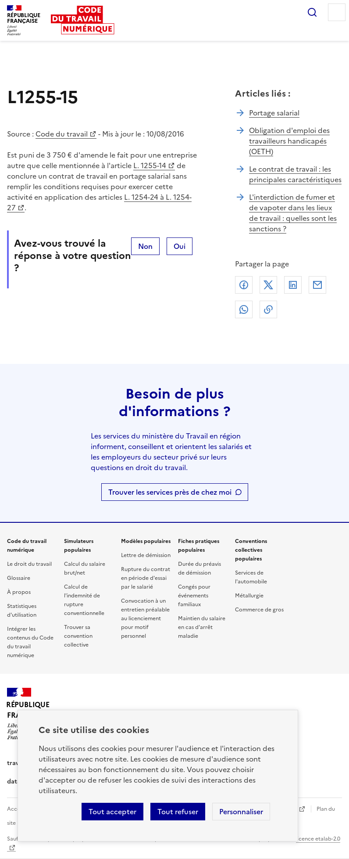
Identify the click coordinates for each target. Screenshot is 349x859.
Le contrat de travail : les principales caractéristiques (295, 174)
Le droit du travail (29, 564)
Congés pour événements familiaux (194, 595)
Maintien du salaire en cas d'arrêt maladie (201, 627)
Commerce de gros (259, 610)
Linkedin (293, 285)
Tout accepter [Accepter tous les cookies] (112, 811)
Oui (179, 246)
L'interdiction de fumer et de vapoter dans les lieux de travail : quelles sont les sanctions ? (293, 213)
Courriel (317, 285)
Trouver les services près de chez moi (169, 492)
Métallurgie (249, 596)
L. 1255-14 (149, 165)
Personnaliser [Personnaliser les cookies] (241, 811)
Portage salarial (274, 113)
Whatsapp (244, 309)
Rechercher (312, 12)
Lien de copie (268, 309)
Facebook (244, 285)
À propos (19, 592)
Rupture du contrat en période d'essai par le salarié (145, 578)
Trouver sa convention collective (78, 636)
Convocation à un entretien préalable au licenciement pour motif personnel (145, 618)
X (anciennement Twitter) (268, 285)
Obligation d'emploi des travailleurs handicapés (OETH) (289, 141)
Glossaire (18, 578)
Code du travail (62, 134)
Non (145, 246)
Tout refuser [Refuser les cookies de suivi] (177, 811)
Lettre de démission (146, 555)
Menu (336, 12)
